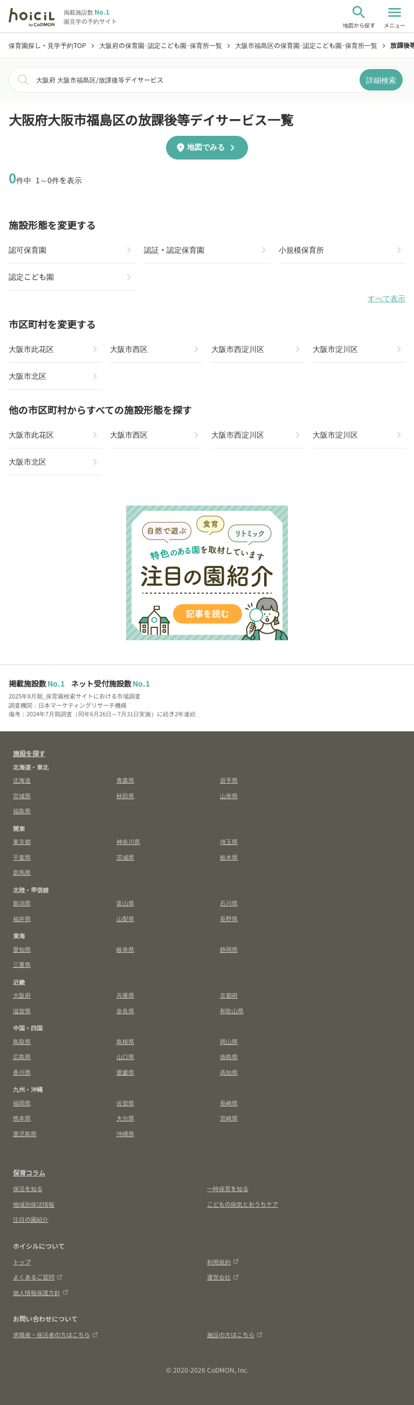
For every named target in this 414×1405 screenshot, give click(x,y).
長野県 (229, 918)
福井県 (22, 918)
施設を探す (29, 753)
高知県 (229, 1072)
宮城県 (22, 795)
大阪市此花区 (31, 348)
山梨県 (125, 918)
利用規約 (223, 1261)
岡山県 (229, 1041)
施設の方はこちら (235, 1334)
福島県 (22, 810)
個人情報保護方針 (40, 1292)
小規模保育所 (301, 249)
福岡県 (22, 1102)
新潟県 (22, 902)
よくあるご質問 (38, 1276)
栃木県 (229, 857)
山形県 (229, 795)
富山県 (125, 902)
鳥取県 (22, 1041)
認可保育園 (27, 249)
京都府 (229, 995)
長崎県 (229, 1102)
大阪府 (22, 995)
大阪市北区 (27, 375)
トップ (22, 1261)
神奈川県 (128, 841)
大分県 (125, 1117)
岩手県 (229, 780)
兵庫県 (125, 995)
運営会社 (223, 1276)
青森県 (125, 780)
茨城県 (125, 857)
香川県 (22, 1072)
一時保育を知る (228, 1188)
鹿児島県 (25, 1133)
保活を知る (28, 1188)
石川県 (229, 902)
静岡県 (229, 949)
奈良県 (125, 1010)
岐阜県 (125, 949)
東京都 (22, 841)
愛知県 (22, 949)
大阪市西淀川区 (237, 348)
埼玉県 (229, 841)
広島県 (22, 1056)
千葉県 (22, 857)
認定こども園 (31, 276)
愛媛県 (125, 1072)
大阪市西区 (129, 348)
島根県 (125, 1041)
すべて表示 (386, 298)
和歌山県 (232, 1010)
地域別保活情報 (33, 1204)
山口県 (125, 1056)
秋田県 (125, 795)
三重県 (22, 964)
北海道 (22, 780)
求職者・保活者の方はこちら (55, 1334)
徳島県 (229, 1056)
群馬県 (22, 872)
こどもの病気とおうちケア (242, 1204)
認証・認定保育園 (174, 249)
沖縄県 (125, 1133)
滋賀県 (22, 1010)
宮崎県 (229, 1117)
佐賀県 (125, 1102)
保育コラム (29, 1172)
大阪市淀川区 (335, 348)
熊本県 (22, 1117)
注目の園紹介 (31, 1219)
